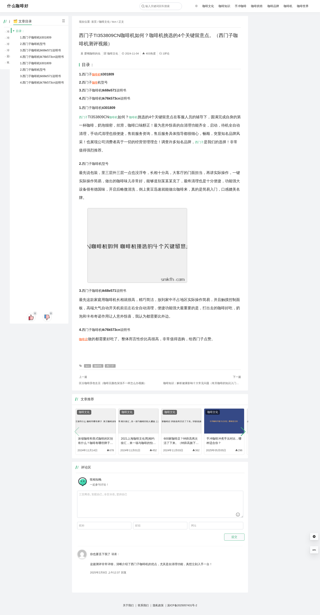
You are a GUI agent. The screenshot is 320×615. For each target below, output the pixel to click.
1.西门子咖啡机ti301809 (35, 37)
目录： (20, 31)
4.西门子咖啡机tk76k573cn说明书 (42, 56)
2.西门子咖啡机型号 (33, 44)
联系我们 (143, 605)
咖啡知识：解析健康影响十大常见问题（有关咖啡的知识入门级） (202, 383)
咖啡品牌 (273, 6)
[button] (243, 431)
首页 (94, 21)
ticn (114, 21)
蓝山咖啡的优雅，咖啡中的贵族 (276, 56)
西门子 (83, 117)
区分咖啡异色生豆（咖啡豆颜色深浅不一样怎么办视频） (113, 383)
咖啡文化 (208, 6)
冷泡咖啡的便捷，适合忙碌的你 (276, 37)
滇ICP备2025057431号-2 (182, 605)
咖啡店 (83, 339)
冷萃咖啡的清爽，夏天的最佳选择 (277, 44)
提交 (234, 537)
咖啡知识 (224, 6)
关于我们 (128, 605)
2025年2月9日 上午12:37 (105, 572)
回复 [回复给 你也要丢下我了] (123, 572)
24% (314, 550)
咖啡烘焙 (257, 6)
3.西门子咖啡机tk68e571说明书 (40, 50)
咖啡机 (288, 6)
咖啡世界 (303, 6)
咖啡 (95, 82)
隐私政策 (158, 605)
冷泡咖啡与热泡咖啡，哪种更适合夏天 (280, 31)
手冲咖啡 (240, 6)
